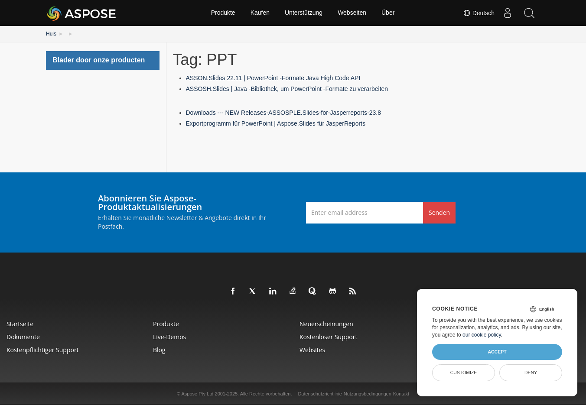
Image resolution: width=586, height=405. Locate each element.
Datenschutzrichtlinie (320, 393)
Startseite (20, 324)
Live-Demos (169, 337)
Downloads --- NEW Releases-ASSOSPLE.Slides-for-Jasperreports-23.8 (283, 112)
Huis (51, 34)
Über (387, 13)
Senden (439, 212)
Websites (312, 350)
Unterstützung (303, 13)
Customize (463, 372)
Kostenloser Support (328, 337)
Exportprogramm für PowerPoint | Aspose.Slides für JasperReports (275, 123)
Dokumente (23, 337)
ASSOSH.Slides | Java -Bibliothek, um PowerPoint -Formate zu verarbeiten (287, 88)
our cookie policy (481, 335)
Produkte (223, 13)
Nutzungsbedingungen (367, 393)
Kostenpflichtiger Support (43, 350)
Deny (530, 372)
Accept (497, 351)
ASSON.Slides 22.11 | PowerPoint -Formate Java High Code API (273, 78)
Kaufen (260, 13)
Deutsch (479, 13)
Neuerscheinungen (326, 324)
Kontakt (401, 393)
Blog (159, 350)
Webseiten (352, 13)
